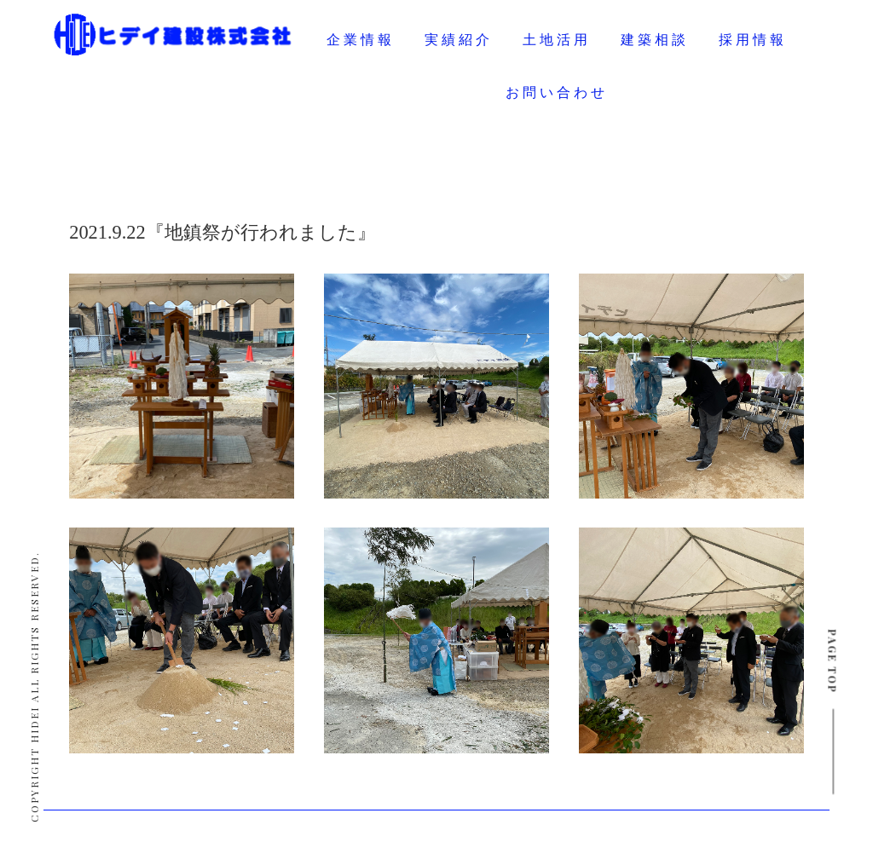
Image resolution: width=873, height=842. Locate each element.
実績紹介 (459, 39)
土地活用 (557, 39)
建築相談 (655, 39)
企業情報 (361, 39)
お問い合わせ (557, 92)
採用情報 (753, 39)
